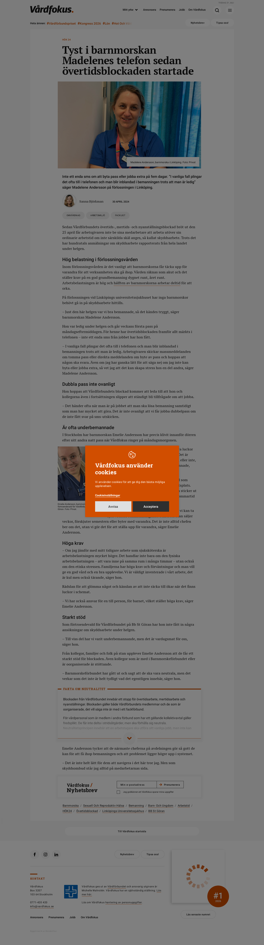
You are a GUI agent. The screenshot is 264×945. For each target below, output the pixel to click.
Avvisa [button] (113, 506)
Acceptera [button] (150, 506)
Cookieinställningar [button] (107, 495)
